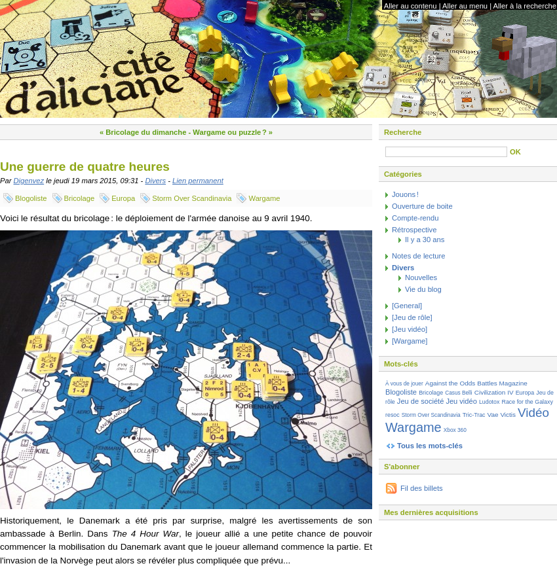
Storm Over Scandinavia (191, 198)
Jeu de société (420, 401)
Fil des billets (421, 488)
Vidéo (533, 412)
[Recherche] (446, 152)
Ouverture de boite (422, 206)
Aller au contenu (410, 6)
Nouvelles (421, 277)
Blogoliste (31, 198)
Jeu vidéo (461, 401)
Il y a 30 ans (424, 239)
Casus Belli (458, 392)
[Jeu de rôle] (412, 317)
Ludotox (489, 402)
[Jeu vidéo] (409, 329)
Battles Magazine (502, 383)
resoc (392, 415)
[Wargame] (409, 341)
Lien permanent (197, 181)
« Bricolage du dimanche (143, 132)
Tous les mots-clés (430, 446)
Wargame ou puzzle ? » (233, 132)
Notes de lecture (418, 256)
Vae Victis (502, 414)
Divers (155, 181)
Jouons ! (405, 194)
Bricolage (79, 198)
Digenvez (29, 181)
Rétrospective (414, 230)
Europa (123, 198)
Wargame (264, 198)
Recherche (402, 132)
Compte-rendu (415, 218)
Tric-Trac (474, 415)
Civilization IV (494, 392)
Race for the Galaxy (527, 402)
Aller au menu (465, 6)
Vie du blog (423, 289)
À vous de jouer (404, 383)
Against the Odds (450, 383)
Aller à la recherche (524, 6)
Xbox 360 (455, 430)
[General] (407, 306)
